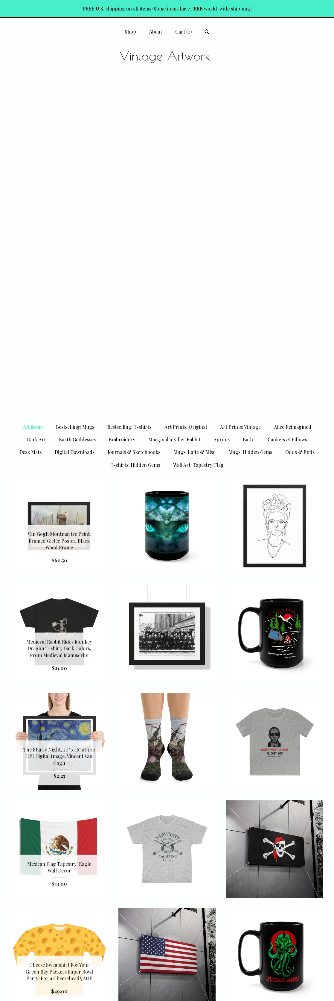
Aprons (221, 107)
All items (33, 94)
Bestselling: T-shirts (129, 94)
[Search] (207, 32)
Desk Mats (30, 119)
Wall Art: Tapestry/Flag (198, 132)
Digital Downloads (74, 119)
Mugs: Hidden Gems (250, 119)
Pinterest (167, 959)
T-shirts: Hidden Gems (135, 132)
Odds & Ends (300, 119)
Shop (130, 31)
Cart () (183, 31)
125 (196, 902)
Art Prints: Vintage (240, 94)
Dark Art (36, 107)
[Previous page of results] (114, 902)
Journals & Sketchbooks (134, 119)
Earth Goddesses (77, 107)
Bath (248, 107)
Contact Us (59, 988)
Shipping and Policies (59, 979)
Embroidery (122, 107)
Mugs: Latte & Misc (194, 119)
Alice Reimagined (292, 94)
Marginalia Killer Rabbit (174, 107)
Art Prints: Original (185, 94)
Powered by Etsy (275, 979)
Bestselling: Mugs (75, 94)
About (155, 31)
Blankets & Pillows (286, 107)
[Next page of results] (220, 902)
